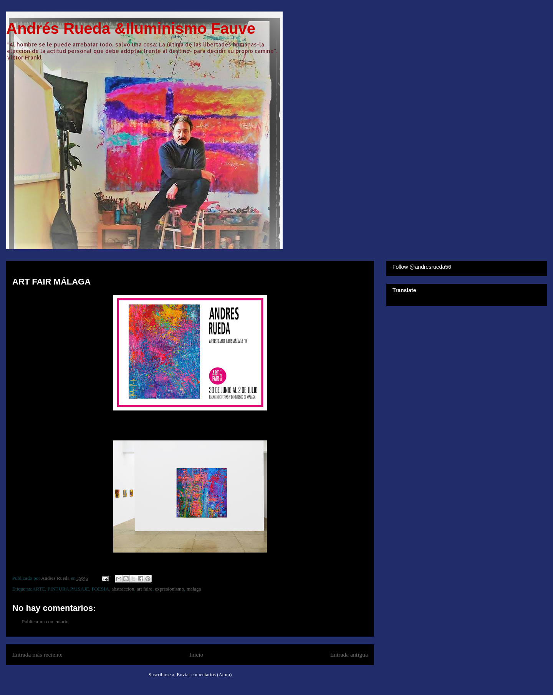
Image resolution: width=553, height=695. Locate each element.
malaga (194, 589)
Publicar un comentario (45, 621)
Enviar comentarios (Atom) (204, 674)
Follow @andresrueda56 (421, 267)
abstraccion (122, 589)
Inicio (196, 654)
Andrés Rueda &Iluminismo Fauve (130, 28)
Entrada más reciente (37, 654)
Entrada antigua (349, 654)
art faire (144, 589)
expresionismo (169, 589)
